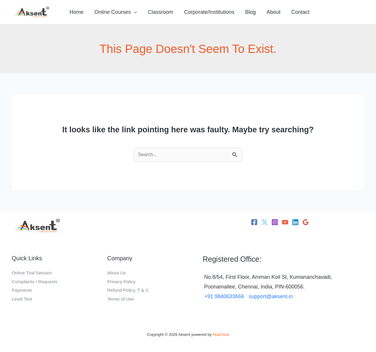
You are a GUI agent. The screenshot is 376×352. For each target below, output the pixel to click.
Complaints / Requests (35, 281)
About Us (117, 272)
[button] (133, 12)
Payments (22, 290)
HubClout (221, 334)
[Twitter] (264, 222)
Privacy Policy (122, 281)
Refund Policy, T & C (128, 290)
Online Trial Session (32, 272)
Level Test (22, 298)
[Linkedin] (295, 222)
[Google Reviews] (305, 222)
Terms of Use (121, 298)
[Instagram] (274, 222)
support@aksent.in (271, 296)
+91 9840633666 (224, 296)
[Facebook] (254, 222)
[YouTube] (285, 222)
